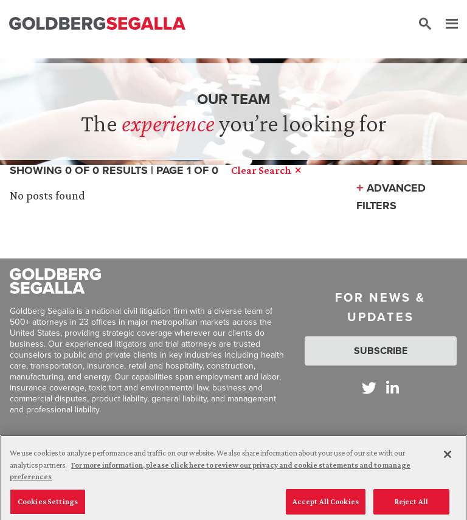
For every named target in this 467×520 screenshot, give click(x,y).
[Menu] (446, 24)
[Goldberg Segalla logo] (97, 24)
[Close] (447, 459)
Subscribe (380, 351)
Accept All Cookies (325, 505)
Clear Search (265, 170)
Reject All (411, 505)
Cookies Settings (48, 505)
